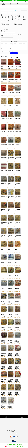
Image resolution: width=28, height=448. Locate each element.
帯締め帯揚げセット (19, 18)
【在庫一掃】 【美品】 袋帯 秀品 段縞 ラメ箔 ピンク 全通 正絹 (4, 171)
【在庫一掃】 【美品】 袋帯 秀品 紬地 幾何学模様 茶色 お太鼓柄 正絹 (18, 210)
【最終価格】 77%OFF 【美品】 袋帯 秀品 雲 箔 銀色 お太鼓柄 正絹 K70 (11, 301)
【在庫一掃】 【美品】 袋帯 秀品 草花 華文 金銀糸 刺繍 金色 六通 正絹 (4, 275)
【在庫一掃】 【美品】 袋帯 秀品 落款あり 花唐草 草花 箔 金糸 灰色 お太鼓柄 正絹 (4, 353)
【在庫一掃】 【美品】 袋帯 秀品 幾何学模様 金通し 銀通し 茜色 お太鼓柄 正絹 (18, 288)
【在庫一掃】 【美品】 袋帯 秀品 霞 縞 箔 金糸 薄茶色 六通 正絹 (11, 210)
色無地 (8, 17)
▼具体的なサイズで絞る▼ (14, 41)
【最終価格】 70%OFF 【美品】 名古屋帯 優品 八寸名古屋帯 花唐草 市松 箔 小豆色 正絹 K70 (11, 92)
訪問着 (5, 16)
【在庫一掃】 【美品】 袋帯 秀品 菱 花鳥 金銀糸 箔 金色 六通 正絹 (4, 236)
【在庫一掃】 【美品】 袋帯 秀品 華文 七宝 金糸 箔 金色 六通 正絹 (11, 223)
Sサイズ (2, 29)
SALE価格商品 (3, 24)
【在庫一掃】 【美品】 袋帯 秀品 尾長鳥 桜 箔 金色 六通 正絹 (18, 171)
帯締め (19, 17)
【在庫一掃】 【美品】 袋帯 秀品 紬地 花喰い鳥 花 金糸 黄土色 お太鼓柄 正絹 (4, 327)
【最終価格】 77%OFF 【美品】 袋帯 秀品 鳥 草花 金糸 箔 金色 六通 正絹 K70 (4, 366)
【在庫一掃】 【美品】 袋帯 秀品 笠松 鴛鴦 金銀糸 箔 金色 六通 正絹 (4, 249)
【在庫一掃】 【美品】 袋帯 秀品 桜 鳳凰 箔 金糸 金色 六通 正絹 (4, 197)
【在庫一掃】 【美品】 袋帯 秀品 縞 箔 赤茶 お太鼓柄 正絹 (4, 144)
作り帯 (15, 18)
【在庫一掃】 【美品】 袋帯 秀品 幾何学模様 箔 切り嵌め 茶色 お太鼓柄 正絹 (18, 275)
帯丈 (1, 48)
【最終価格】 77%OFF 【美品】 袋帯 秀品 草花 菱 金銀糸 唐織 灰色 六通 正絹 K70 (4, 405)
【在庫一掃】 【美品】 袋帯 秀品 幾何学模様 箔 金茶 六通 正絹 (18, 158)
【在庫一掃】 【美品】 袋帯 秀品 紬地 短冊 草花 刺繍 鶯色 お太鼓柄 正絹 (11, 275)
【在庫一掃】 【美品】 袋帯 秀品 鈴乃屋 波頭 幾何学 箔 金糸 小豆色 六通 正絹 (18, 314)
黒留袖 (8, 16)
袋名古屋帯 (12, 17)
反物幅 (10, 48)
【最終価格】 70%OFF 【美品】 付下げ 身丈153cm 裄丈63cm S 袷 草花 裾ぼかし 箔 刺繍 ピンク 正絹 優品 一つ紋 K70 (4, 119)
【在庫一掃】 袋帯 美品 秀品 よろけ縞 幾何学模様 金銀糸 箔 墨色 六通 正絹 (4, 301)
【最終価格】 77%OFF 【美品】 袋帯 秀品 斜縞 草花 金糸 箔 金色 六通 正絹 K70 (18, 392)
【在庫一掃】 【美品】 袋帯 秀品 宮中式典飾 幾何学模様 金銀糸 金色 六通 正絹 (11, 314)
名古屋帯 (15, 16)
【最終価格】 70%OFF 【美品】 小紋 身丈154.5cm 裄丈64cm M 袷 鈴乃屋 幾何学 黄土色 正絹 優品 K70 (11, 105)
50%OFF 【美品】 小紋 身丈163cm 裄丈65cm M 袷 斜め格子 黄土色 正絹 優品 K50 (11, 119)
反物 (23, 16)
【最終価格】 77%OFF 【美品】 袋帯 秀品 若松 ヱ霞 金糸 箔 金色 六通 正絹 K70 (4, 392)
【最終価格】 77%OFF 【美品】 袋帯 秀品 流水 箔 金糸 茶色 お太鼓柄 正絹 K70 (11, 353)
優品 (21, 24)
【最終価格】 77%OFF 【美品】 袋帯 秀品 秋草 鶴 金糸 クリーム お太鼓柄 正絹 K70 (18, 353)
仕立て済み (3, 36)
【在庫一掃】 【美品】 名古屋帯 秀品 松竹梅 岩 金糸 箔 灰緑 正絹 (4, 184)
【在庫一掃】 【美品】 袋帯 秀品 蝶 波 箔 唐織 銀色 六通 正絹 (11, 184)
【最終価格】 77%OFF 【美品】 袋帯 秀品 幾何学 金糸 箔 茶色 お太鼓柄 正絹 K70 (11, 379)
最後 (17, 57)
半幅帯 (12, 19)
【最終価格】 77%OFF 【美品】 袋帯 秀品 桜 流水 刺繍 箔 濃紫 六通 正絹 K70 (18, 366)
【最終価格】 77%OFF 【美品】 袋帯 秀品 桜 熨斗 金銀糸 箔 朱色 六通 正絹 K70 (18, 379)
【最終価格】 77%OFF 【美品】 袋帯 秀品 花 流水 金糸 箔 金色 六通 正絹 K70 (11, 366)
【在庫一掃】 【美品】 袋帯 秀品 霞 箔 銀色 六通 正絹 (17, 118)
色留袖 (2, 17)
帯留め (19, 19)
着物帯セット (9, 20)
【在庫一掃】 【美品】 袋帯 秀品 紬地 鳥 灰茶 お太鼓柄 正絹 (4, 158)
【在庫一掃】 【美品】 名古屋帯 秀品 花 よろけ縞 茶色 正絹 (11, 131)
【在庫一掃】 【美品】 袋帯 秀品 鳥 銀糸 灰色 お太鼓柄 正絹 (11, 145)
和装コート (3, 20)
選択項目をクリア (24, 10)
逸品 (15, 24)
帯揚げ (23, 17)
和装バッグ (19, 16)
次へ (16, 57)
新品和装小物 (24, 19)
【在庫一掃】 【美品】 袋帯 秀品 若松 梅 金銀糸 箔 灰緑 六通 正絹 (18, 223)
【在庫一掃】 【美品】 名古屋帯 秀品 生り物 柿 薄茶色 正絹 (18, 131)
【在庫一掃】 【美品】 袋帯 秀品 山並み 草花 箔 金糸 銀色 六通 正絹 (18, 236)
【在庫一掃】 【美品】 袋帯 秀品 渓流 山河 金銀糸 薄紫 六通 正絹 (11, 197)
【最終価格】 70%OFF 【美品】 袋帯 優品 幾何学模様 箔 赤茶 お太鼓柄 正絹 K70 (11, 79)
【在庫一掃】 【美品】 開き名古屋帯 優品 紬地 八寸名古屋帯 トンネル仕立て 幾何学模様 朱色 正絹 (18, 79)
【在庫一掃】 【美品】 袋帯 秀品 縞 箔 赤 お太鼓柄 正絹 (4, 131)
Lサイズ (8, 29)
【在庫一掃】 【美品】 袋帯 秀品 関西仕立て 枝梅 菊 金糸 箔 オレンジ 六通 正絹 (11, 340)
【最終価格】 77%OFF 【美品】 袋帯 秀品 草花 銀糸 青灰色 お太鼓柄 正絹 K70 (18, 340)
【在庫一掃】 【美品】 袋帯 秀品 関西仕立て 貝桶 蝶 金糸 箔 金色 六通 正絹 (4, 314)
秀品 (19, 24)
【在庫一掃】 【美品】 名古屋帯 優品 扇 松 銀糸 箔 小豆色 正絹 (4, 66)
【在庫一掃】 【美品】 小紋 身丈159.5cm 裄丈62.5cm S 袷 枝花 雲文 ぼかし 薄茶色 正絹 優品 (4, 105)
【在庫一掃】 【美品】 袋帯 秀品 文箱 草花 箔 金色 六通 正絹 (18, 145)
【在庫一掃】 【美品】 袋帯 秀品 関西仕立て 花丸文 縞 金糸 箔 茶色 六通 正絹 (18, 327)
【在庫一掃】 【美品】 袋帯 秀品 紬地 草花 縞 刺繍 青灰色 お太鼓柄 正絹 (4, 288)
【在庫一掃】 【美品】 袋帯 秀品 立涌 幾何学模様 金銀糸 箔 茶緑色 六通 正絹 (11, 327)
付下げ (5, 17)
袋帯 (12, 16)
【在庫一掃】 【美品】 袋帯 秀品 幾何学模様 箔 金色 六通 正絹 (11, 158)
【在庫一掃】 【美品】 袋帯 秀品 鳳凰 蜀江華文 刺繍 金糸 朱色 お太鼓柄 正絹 (18, 301)
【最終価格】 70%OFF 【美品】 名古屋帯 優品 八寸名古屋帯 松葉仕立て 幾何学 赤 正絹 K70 (4, 92)
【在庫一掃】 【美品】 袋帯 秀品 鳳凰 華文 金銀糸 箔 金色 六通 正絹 (18, 249)
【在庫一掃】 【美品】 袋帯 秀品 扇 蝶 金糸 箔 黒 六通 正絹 (11, 171)
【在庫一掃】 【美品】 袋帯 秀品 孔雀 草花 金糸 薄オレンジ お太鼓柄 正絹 (4, 262)
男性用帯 (15, 19)
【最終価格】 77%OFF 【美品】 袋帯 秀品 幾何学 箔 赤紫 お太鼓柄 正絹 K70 (4, 340)
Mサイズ (5, 29)
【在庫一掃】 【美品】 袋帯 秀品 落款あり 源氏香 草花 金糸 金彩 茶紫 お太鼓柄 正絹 (4, 379)
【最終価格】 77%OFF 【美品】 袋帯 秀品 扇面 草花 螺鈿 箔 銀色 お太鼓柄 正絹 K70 (11, 405)
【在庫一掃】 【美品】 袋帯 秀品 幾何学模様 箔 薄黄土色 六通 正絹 (4, 223)
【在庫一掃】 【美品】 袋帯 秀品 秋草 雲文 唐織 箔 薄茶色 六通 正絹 (11, 249)
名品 (17, 24)
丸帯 (12, 18)
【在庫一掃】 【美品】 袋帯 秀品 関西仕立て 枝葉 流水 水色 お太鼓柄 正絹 (11, 262)
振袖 (2, 16)
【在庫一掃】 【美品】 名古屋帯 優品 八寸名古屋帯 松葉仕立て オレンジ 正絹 (11, 66)
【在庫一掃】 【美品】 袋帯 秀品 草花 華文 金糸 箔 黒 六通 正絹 (4, 210)
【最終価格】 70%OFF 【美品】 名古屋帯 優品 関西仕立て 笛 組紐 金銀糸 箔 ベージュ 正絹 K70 (18, 92)
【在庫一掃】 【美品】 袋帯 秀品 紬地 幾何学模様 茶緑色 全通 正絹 (18, 197)
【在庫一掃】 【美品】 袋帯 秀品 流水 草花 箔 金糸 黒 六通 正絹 (18, 184)
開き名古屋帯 (15, 17)
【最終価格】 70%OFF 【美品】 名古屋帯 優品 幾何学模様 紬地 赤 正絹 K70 (18, 66)
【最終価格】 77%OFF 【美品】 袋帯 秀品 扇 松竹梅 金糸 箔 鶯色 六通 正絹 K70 (11, 392)
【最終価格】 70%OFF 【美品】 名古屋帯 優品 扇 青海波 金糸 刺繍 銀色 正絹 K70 (4, 79)
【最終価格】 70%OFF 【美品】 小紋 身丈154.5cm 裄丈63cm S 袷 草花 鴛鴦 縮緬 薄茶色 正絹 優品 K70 (18, 105)
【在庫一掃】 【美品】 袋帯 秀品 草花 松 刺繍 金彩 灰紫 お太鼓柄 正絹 (18, 262)
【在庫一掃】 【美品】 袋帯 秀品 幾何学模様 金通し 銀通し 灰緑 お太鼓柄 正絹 (11, 288)
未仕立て (6, 36)
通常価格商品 (7, 24)
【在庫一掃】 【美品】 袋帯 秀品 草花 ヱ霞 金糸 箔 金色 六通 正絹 (11, 236)
